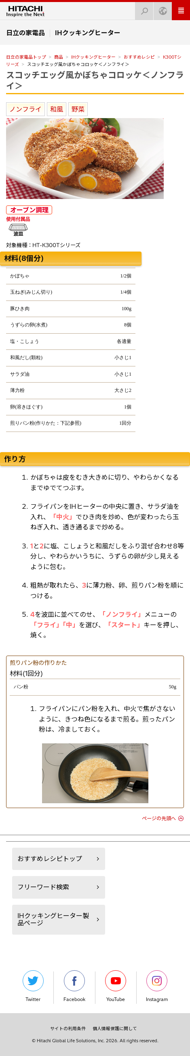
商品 (58, 57)
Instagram (157, 986)
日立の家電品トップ (26, 57)
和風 (56, 109)
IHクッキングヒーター (93, 57)
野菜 (78, 109)
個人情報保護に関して (115, 1028)
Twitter (33, 986)
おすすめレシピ (139, 57)
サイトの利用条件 (68, 1028)
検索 (142, 8)
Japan (160, 8)
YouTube (115, 986)
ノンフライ (25, 109)
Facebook (74, 986)
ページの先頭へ (159, 818)
